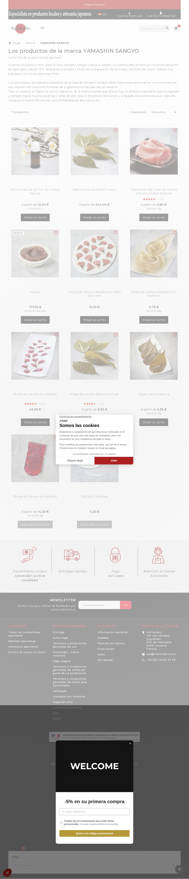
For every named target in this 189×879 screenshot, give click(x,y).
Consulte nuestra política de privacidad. (99, 471)
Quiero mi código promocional (94, 480)
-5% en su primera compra (94, 449)
